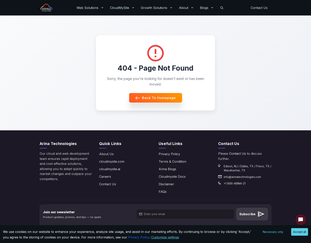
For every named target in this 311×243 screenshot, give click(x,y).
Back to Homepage (155, 98)
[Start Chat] (300, 219)
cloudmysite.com (111, 161)
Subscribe (252, 214)
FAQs (163, 192)
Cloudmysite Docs (172, 177)
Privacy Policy (169, 154)
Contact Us (259, 8)
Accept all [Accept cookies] (299, 231)
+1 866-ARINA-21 (235, 183)
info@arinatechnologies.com (242, 177)
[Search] (222, 8)
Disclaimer (166, 184)
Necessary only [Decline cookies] (273, 231)
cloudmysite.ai (109, 169)
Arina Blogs (167, 169)
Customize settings (165, 237)
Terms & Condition (172, 161)
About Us (106, 154)
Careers (105, 177)
